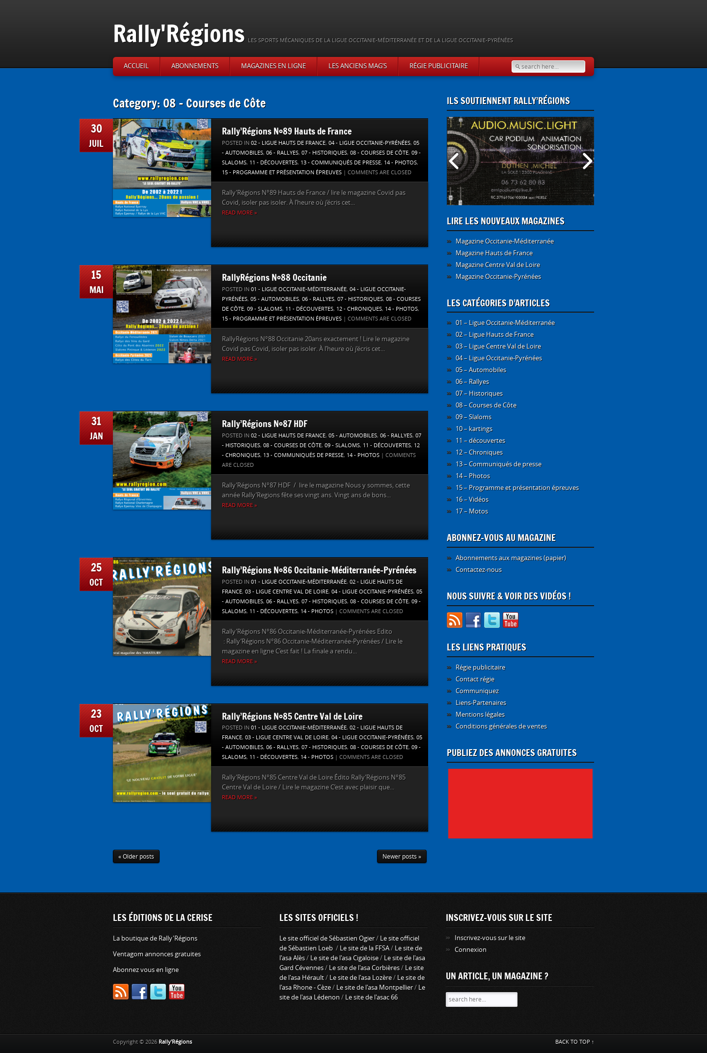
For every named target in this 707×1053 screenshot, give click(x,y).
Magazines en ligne (273, 66)
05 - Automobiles (274, 299)
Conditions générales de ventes (501, 726)
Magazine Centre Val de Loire (498, 265)
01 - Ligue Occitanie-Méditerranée (299, 289)
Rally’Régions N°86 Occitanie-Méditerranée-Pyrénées (319, 570)
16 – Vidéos (472, 499)
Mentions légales (480, 714)
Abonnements (194, 66)
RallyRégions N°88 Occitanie (274, 277)
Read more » (239, 213)
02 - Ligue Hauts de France (288, 143)
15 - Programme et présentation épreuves (282, 172)
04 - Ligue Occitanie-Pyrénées (369, 143)
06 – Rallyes (472, 381)
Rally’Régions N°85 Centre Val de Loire (292, 716)
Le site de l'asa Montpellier (374, 987)
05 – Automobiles (481, 370)
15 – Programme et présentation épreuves (517, 487)
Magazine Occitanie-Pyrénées (498, 276)
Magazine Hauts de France (494, 253)
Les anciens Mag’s (357, 66)
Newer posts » (401, 856)
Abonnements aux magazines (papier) (511, 558)
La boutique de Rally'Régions (155, 938)
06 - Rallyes (282, 153)
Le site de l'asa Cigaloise (344, 958)
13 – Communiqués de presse (499, 464)
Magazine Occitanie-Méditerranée (505, 241)
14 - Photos (400, 163)
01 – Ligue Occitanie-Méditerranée (505, 322)
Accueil (136, 66)
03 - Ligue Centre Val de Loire (286, 592)
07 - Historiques (324, 153)
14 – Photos (473, 476)
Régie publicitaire (438, 66)
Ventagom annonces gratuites (157, 954)
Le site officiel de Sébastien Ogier (327, 938)
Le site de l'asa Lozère (360, 977)
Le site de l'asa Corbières (364, 968)
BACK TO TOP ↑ (575, 1042)
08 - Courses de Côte (379, 153)
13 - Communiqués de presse (340, 163)
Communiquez (477, 691)
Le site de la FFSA (364, 948)
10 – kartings (474, 428)
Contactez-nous (479, 569)
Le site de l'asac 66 (371, 997)
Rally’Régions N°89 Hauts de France (287, 131)
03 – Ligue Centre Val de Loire (498, 346)
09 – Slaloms (473, 417)
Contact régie (475, 679)
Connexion (471, 949)
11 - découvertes (273, 163)
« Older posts (136, 856)
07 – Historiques (479, 393)
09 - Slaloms (264, 309)
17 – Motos (472, 511)
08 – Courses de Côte (486, 405)
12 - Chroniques (359, 309)
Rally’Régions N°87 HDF (264, 424)
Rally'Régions (179, 33)
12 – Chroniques (479, 452)
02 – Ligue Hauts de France (495, 334)
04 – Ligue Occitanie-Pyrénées (499, 358)
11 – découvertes (480, 440)
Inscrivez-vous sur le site (490, 938)
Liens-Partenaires (481, 702)
